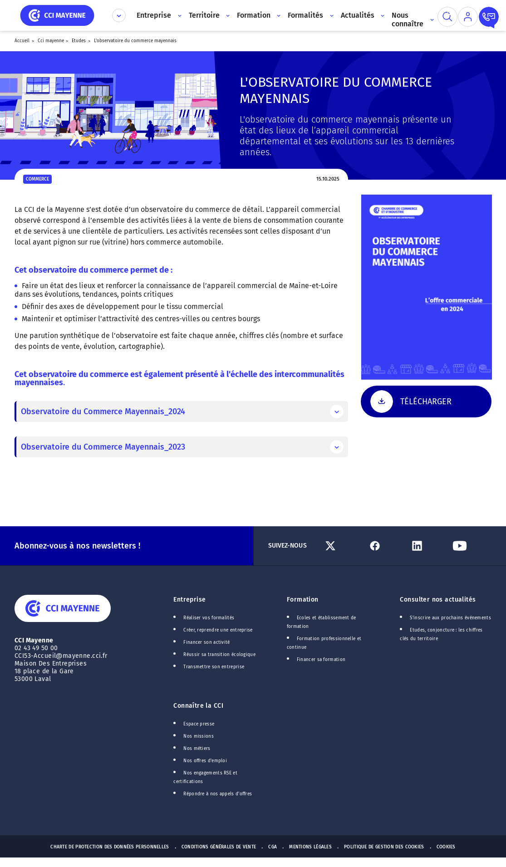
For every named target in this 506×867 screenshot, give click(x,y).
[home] (57, 14)
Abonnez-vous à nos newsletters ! (77, 546)
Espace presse (198, 724)
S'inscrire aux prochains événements (450, 618)
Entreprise (189, 599)
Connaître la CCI (198, 706)
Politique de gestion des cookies (384, 847)
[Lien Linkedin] (427, 546)
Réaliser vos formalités (208, 618)
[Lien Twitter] (342, 546)
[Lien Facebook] (385, 546)
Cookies (446, 847)
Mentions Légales (310, 847)
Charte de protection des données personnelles (109, 847)
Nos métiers (196, 748)
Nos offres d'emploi (205, 761)
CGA (272, 847)
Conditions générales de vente (219, 847)
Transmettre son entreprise (213, 667)
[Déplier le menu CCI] (119, 15)
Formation (303, 599)
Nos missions (198, 736)
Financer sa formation (321, 659)
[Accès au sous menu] (178, 15)
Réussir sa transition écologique (219, 654)
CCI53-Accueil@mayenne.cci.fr (61, 656)
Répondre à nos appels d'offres (217, 794)
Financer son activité (206, 642)
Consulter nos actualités (438, 599)
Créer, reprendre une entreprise (217, 630)
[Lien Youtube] (470, 546)
